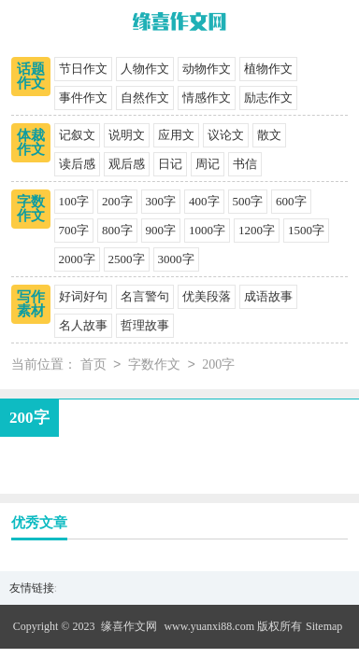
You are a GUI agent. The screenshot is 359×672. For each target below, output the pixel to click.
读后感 (77, 164)
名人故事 (83, 325)
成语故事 (268, 296)
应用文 (176, 135)
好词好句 (83, 296)
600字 (291, 201)
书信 (245, 164)
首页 (93, 365)
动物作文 (206, 69)
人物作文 (145, 69)
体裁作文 (31, 142)
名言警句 (145, 296)
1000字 (207, 230)
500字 (248, 201)
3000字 (176, 259)
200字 (117, 201)
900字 (161, 230)
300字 (161, 201)
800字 (117, 230)
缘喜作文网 (129, 626)
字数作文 (31, 208)
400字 (204, 201)
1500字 (306, 230)
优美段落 (206, 296)
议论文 (226, 135)
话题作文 (31, 76)
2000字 (77, 259)
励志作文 (268, 98)
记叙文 (77, 135)
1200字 (256, 230)
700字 (74, 230)
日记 (170, 164)
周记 (207, 164)
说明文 (126, 135)
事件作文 (83, 98)
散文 (269, 135)
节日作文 (83, 69)
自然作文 (145, 98)
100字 (74, 201)
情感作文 (206, 98)
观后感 (126, 164)
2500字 (126, 259)
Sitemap (324, 626)
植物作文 (268, 69)
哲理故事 (145, 325)
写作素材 (31, 303)
